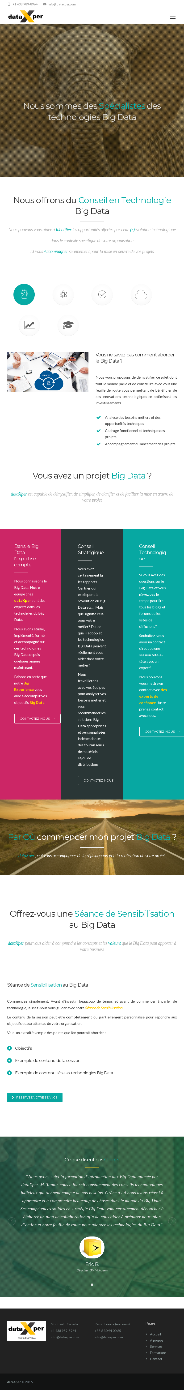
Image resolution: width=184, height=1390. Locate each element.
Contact (156, 1359)
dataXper (14, 1382)
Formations (158, 1353)
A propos (156, 1340)
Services (156, 1346)
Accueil (155, 1334)
